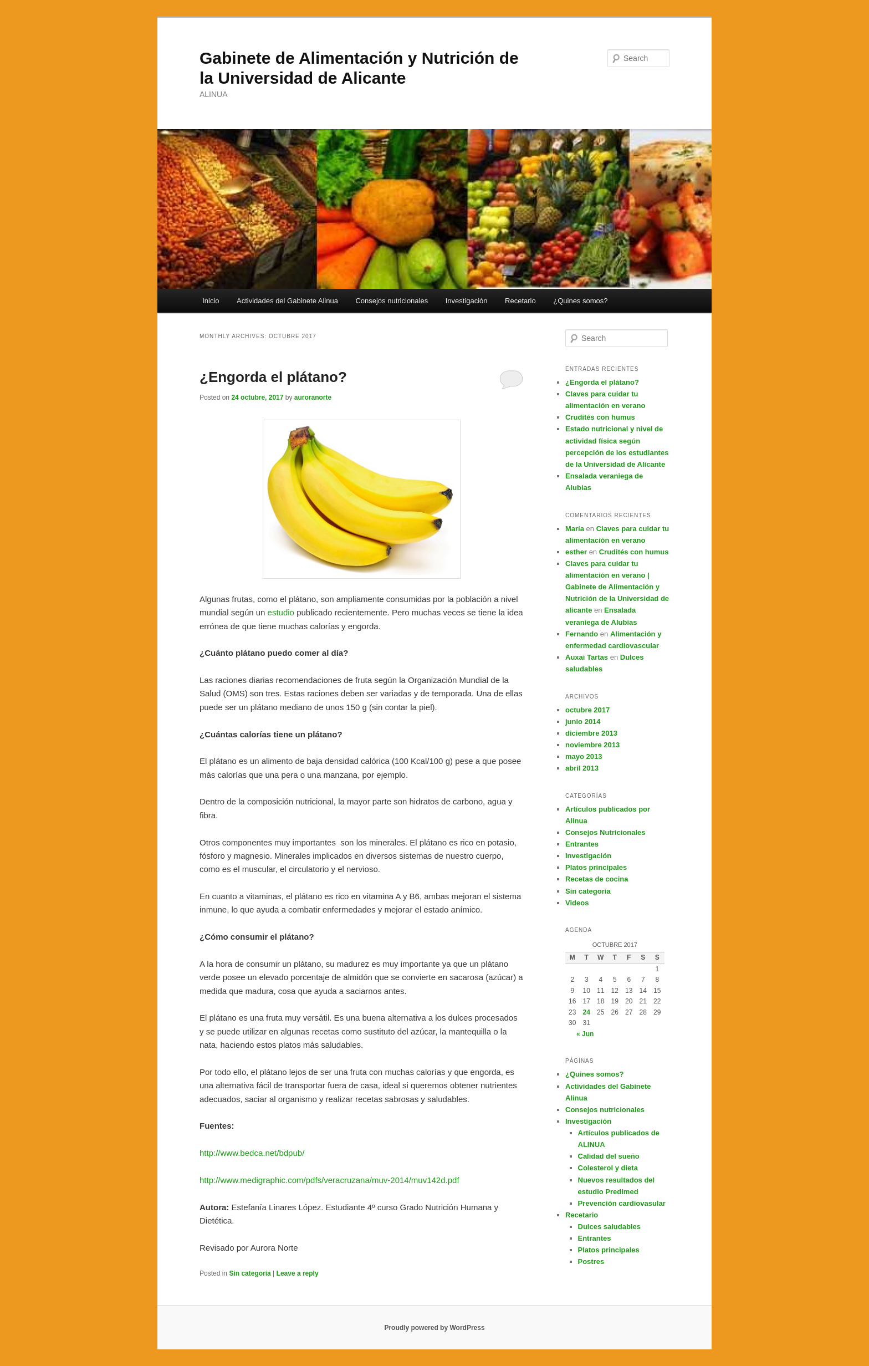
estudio (282, 612)
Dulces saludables (609, 1226)
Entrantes (582, 844)
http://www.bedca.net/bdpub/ (252, 1153)
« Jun (585, 1034)
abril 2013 (582, 768)
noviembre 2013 (592, 745)
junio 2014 (583, 721)
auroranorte (312, 397)
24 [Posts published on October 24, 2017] (586, 1012)
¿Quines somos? (580, 301)
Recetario (520, 301)
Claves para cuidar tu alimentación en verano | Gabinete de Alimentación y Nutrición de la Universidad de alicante (617, 587)
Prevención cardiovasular (622, 1203)
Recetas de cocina (596, 879)
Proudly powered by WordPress (434, 1328)
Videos (577, 903)
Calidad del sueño (609, 1156)
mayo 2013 (583, 756)
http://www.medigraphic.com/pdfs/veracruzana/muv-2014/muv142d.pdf (329, 1180)
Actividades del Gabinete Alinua (287, 301)
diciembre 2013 (591, 733)
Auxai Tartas (586, 657)
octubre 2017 (587, 710)
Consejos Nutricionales (605, 832)
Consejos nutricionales (391, 301)
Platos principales (596, 867)
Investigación (467, 301)
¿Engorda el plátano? (273, 377)
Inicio (210, 301)
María (574, 528)
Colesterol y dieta (608, 1168)
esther (576, 552)
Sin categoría (249, 1273)
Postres (591, 1261)
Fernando (581, 634)
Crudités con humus (600, 417)
